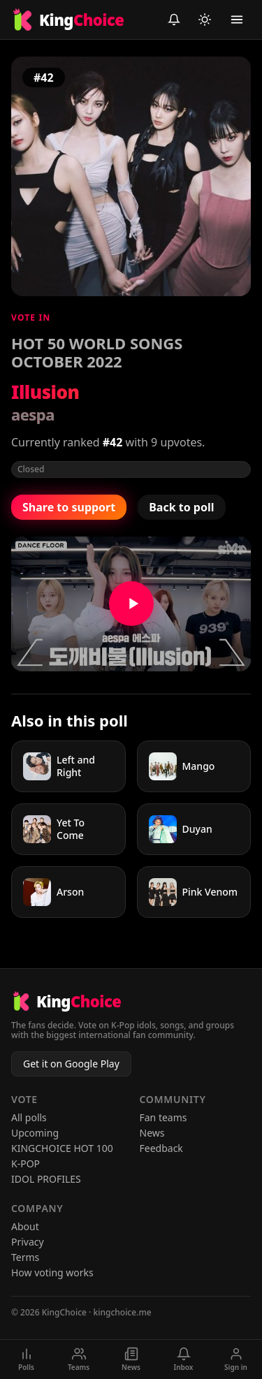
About (25, 1226)
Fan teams (163, 1117)
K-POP (25, 1163)
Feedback (161, 1148)
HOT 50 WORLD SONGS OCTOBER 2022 (96, 352)
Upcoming (35, 1132)
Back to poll (181, 507)
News (152, 1132)
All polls (29, 1117)
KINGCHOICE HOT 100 (62, 1148)
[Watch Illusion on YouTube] (131, 604)
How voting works (52, 1272)
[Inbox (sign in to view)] (174, 19)
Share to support (68, 507)
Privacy (27, 1241)
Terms (25, 1257)
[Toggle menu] (237, 20)
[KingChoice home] (67, 19)
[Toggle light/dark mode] (204, 19)
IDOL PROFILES (46, 1178)
